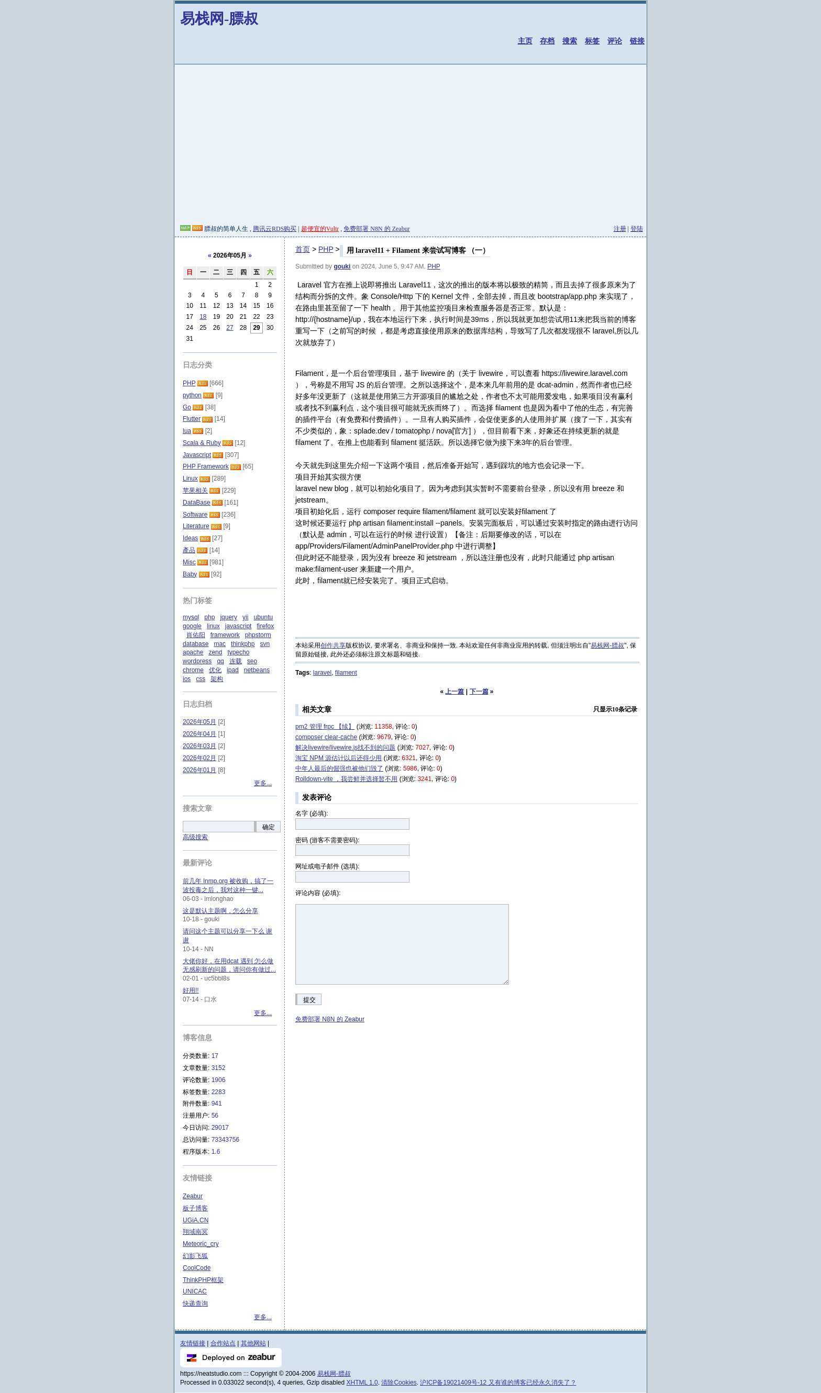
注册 (620, 228)
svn (265, 644)
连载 (235, 661)
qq (220, 661)
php (209, 617)
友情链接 (192, 1343)
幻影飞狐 (195, 1256)
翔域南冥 (195, 1231)
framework (225, 635)
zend (215, 652)
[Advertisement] (410, 146)
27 (229, 327)
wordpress (197, 661)
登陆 (636, 228)
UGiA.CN (195, 1220)
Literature (196, 526)
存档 (547, 41)
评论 (614, 41)
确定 (268, 827)
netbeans (257, 670)
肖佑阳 (195, 635)
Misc (189, 562)
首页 (302, 249)
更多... (263, 783)
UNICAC (195, 1291)
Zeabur (193, 1196)
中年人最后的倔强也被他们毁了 (339, 768)
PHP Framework (206, 466)
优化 (215, 670)
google (192, 626)
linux (213, 626)
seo (252, 661)
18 (202, 316)
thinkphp (242, 644)
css (200, 679)
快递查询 (195, 1303)
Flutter (192, 418)
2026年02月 (199, 758)
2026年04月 (199, 734)
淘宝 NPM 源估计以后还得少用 (338, 758)
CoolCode (196, 1268)
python (192, 395)
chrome (193, 670)
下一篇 (479, 691)
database (195, 644)
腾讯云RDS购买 (274, 228)
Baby (190, 574)
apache (193, 652)
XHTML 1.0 (362, 1382)
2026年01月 (199, 770)
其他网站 (253, 1343)
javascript (238, 626)
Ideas (190, 538)
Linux (190, 478)
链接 (637, 41)
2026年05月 (199, 722)
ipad (233, 670)
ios (187, 679)
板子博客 (195, 1208)
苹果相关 (195, 490)
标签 (592, 41)
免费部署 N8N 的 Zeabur (376, 228)
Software (195, 514)
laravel (322, 672)
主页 (525, 41)
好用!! (191, 990)
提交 (309, 1000)
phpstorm (258, 635)
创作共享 (333, 645)
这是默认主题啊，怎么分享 (220, 911)
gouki (342, 266)
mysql (191, 617)
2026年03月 (199, 746)
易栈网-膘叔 (219, 18)
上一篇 (454, 691)
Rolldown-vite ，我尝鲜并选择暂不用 (346, 779)
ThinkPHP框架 (203, 1280)
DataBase (196, 502)
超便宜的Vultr (320, 228)
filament (346, 672)
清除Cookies (398, 1382)
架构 (216, 679)
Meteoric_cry (201, 1243)
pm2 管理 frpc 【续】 (324, 726)
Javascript (197, 455)
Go (187, 407)
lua (187, 430)
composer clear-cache (326, 737)
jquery (228, 617)
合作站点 (223, 1343)
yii (245, 617)
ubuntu (263, 617)
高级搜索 (195, 837)
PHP (326, 249)
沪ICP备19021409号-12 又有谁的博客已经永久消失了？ (498, 1382)
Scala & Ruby (202, 443)
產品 (189, 550)
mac (220, 644)
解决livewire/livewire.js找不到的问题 (345, 747)
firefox (265, 626)
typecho (238, 652)
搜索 (569, 41)
